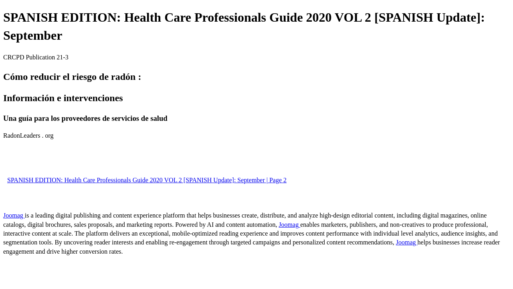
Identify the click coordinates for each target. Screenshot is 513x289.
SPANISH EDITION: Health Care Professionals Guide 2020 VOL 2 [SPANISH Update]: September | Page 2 (147, 180)
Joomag (14, 215)
